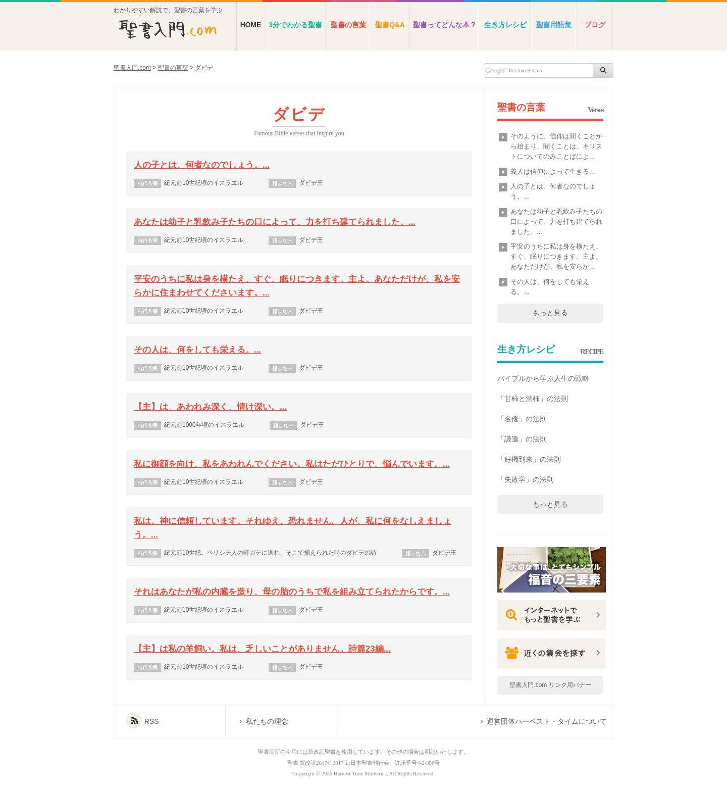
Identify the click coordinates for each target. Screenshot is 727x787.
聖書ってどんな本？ (445, 25)
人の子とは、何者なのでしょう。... (202, 165)
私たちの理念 (267, 721)
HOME (250, 25)
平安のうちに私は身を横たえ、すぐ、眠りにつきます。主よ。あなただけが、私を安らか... (556, 256)
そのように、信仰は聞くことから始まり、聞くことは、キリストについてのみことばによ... (556, 146)
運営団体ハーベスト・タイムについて (547, 721)
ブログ (594, 25)
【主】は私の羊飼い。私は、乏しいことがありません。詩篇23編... (262, 649)
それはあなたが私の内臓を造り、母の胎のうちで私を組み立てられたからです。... (292, 592)
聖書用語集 (554, 25)
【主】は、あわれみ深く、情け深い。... (210, 407)
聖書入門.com (132, 67)
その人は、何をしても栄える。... (197, 350)
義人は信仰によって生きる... (552, 171)
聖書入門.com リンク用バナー (550, 684)
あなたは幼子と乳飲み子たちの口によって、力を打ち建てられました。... (275, 222)
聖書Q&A (390, 25)
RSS (151, 721)
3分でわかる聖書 (295, 25)
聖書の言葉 (348, 25)
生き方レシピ (505, 25)
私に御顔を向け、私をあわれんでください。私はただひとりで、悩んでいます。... (292, 464)
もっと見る (550, 313)
